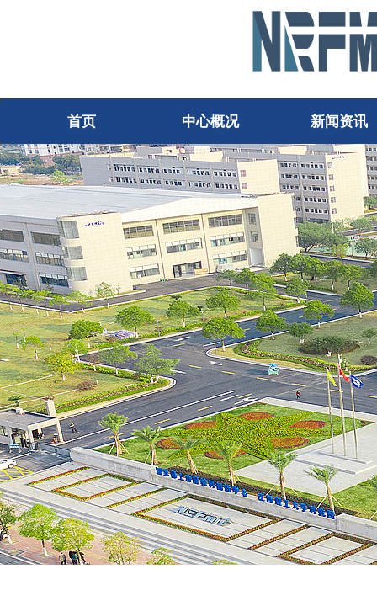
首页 (81, 122)
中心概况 (210, 122)
